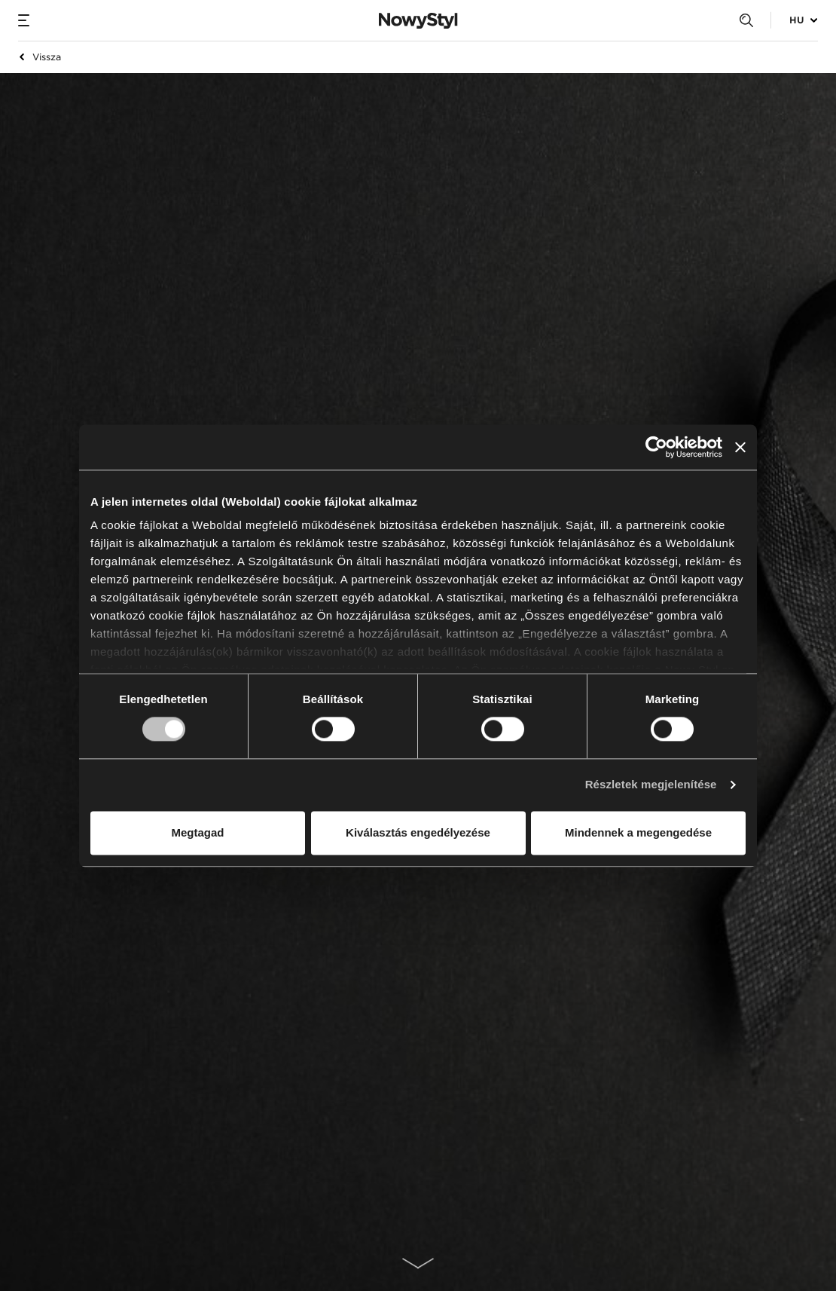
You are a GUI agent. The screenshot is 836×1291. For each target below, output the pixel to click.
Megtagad (197, 832)
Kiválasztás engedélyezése (418, 832)
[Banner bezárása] (740, 447)
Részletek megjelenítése (651, 785)
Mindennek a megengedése (638, 832)
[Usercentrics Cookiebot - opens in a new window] (656, 447)
